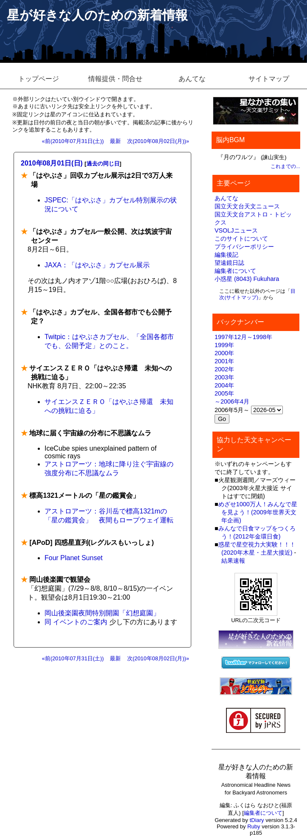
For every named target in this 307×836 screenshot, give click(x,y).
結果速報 (233, 560)
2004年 (224, 385)
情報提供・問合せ (115, 78)
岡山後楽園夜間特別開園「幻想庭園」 (102, 613)
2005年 (224, 393)
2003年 (224, 377)
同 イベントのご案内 (76, 622)
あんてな (192, 78)
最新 (115, 141)
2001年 (224, 361)
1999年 (224, 345)
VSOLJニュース (236, 230)
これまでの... (285, 166)
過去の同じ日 (103, 163)
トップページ (38, 78)
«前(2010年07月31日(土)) (73, 141)
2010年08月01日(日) (52, 163)
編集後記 (226, 254)
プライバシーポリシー (244, 246)
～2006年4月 (232, 401)
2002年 (224, 369)
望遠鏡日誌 (229, 262)
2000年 (224, 353)
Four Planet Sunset (74, 557)
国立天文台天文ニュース (247, 206)
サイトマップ (268, 78)
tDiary (257, 820)
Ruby (253, 826)
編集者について (235, 270)
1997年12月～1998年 (243, 337)
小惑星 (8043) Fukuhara (247, 278)
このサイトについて (241, 238)
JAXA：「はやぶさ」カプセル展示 (97, 265)
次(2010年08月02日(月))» (158, 141)
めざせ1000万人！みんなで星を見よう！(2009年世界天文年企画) (257, 512)
